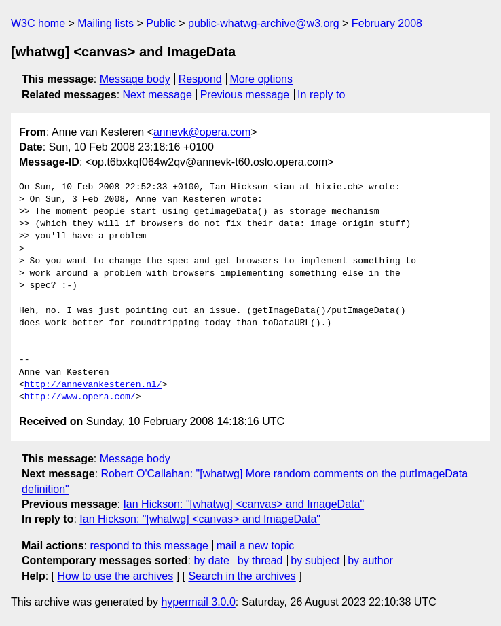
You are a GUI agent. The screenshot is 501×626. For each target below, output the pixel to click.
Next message (157, 94)
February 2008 (387, 23)
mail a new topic (256, 545)
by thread (260, 560)
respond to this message (149, 545)
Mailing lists (105, 23)
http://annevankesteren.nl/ (93, 385)
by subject (315, 560)
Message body (135, 79)
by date (211, 560)
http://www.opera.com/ (80, 397)
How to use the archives (115, 576)
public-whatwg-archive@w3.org (263, 23)
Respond (200, 79)
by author (370, 560)
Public (161, 23)
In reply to (321, 94)
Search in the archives (241, 576)
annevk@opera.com (201, 132)
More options (261, 79)
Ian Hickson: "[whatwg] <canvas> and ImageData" (243, 504)
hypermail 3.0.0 (198, 602)
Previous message (245, 94)
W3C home (38, 23)
